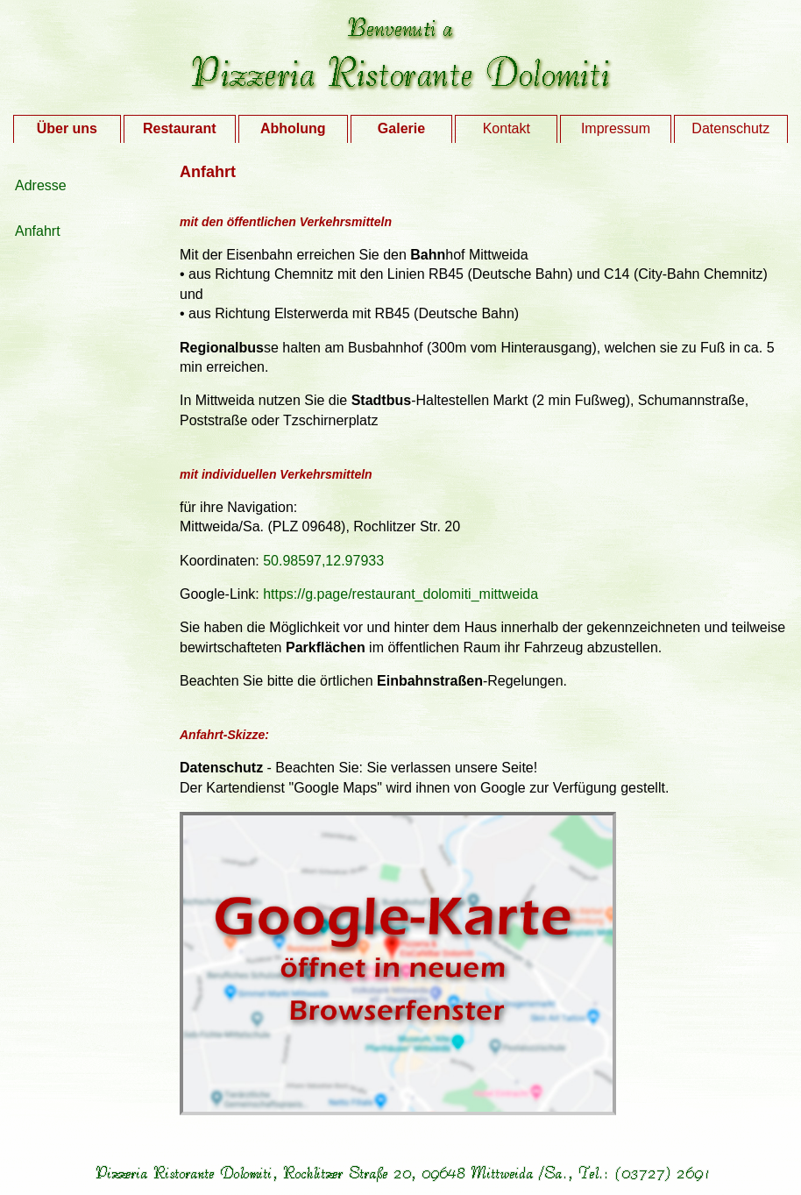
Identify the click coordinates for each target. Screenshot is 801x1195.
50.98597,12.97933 (323, 560)
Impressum (615, 128)
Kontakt (506, 128)
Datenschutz (730, 128)
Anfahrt (37, 231)
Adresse (41, 185)
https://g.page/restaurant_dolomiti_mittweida (400, 594)
